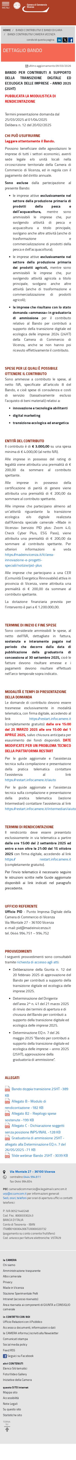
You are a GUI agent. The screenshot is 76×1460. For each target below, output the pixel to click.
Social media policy (15, 1344)
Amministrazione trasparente (22, 1271)
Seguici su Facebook (18, 1356)
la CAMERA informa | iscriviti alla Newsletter (31, 1333)
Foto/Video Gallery (15, 1374)
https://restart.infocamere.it (50, 718)
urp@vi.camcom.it (15, 1193)
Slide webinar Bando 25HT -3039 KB (36, 1155)
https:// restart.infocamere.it (38, 859)
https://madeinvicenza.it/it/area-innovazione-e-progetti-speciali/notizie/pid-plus (30, 560)
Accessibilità (11, 1398)
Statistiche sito (12, 1415)
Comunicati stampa (15, 1339)
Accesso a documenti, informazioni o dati (29, 1327)
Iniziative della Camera (17, 1380)
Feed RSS (9, 1350)
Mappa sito (10, 1392)
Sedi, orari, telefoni (15, 1198)
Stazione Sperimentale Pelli (20, 1293)
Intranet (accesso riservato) (20, 1299)
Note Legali (10, 1404)
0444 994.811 (32, 1177)
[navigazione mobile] (6, 6)
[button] (70, 19)
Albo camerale (12, 1276)
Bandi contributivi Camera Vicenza (31, 34)
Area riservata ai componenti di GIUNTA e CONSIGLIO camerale (36, 1307)
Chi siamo (9, 1265)
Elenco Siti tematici (15, 1368)
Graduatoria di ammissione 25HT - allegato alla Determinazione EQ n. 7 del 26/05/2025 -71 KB (35, 1143)
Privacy (7, 1282)
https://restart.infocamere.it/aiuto (30, 779)
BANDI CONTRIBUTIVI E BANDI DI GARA (39, 30)
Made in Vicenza (13, 1288)
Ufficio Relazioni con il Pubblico (22, 1322)
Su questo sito (12, 1409)
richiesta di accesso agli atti (37, 962)
